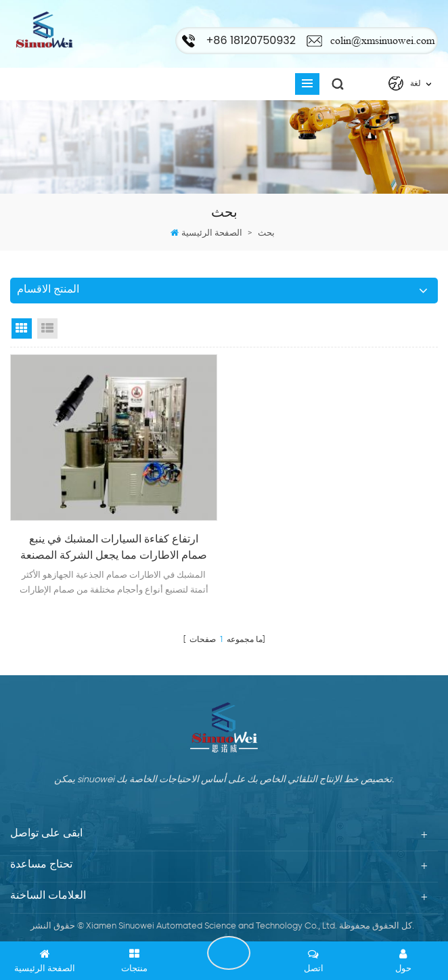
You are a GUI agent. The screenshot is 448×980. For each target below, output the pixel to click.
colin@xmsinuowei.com (382, 40)
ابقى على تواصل (228, 953)
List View (47, 328)
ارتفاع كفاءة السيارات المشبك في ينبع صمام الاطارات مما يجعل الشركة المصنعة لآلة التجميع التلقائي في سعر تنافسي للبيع (113, 549)
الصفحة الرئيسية (211, 233)
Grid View (22, 328)
